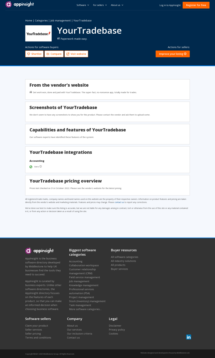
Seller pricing (33, 333)
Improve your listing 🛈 (172, 53)
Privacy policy (117, 329)
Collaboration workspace (84, 265)
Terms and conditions (38, 337)
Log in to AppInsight (170, 5)
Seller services (33, 329)
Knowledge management (83, 285)
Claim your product (36, 325)
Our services (74, 329)
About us (72, 325)
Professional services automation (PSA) (81, 291)
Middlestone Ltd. (183, 353)
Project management (81, 297)
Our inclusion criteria (79, 333)
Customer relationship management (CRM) (82, 271)
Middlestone (36, 266)
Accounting (75, 261)
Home (28, 20)
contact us (119, 202)
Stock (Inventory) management (87, 301)
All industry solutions (123, 261)
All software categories (124, 257)
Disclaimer (115, 325)
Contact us (73, 337)
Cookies (113, 333)
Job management (60, 20)
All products (118, 265)
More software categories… (85, 309)
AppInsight (31, 258)
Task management (80, 305)
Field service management (84, 277)
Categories (41, 20)
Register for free (196, 5)
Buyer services (119, 269)
